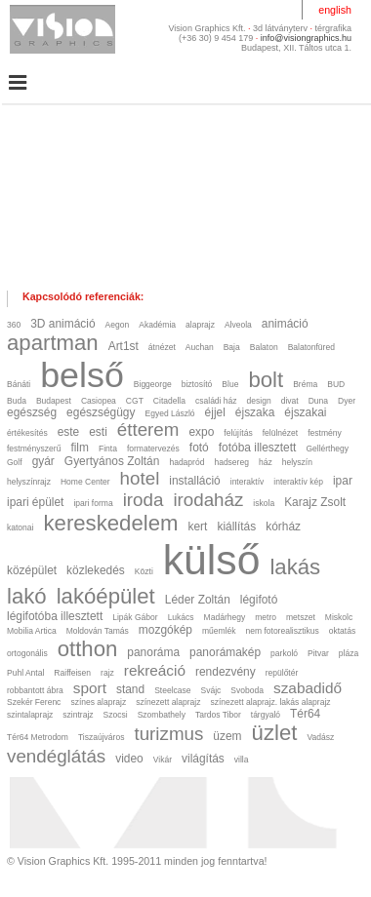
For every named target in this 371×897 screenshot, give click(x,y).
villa (241, 759)
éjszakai (305, 412)
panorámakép (225, 652)
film (79, 447)
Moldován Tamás (97, 631)
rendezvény (225, 672)
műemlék (219, 631)
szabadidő (307, 688)
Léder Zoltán (197, 599)
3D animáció (62, 324)
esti (98, 432)
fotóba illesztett (258, 447)
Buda (16, 401)
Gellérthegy (327, 448)
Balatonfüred (311, 347)
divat (290, 401)
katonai (20, 527)
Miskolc (338, 617)
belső (82, 375)
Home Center (85, 482)
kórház (283, 526)
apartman (53, 343)
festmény (325, 433)
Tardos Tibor (218, 715)
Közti (144, 571)
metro (265, 617)
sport (89, 688)
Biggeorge (153, 384)
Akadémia (157, 325)
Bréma (305, 384)
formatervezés (153, 448)
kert (198, 526)
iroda (143, 499)
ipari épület (35, 502)
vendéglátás (56, 756)
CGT (135, 401)
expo (201, 432)
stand (130, 689)
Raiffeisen (72, 673)
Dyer (346, 401)
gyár (43, 461)
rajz (107, 673)
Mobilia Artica (32, 631)
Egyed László (169, 413)
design (259, 401)
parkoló (284, 653)
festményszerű (34, 448)
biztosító (197, 384)
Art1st (123, 346)
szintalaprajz (30, 715)
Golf (14, 462)
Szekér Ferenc (34, 702)
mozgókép (165, 630)
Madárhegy (225, 617)
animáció (285, 324)
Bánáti (18, 384)
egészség (32, 412)
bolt (265, 380)
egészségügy (100, 412)
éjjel (215, 412)
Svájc (211, 690)
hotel (140, 478)
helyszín (297, 462)
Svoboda (247, 690)
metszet (300, 617)
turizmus (168, 733)
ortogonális (27, 653)
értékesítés (27, 433)
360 (14, 325)
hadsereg (231, 462)
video (129, 758)
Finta (108, 448)
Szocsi (115, 715)
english (334, 10)
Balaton (264, 347)
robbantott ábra (35, 690)
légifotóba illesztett (55, 616)
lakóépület (106, 596)
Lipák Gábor (134, 617)
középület (32, 570)
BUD (336, 384)
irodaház (208, 499)
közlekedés (95, 570)
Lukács (181, 617)
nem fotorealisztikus (281, 631)
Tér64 (305, 714)
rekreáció (155, 670)
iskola (263, 503)
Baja (232, 347)
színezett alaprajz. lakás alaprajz (270, 702)
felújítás (238, 433)
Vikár (162, 759)
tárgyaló (265, 715)
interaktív (247, 482)
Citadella (169, 401)
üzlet (275, 733)
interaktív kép (298, 482)
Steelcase (172, 690)
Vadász (320, 737)
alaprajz (200, 325)
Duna (318, 401)
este (69, 432)
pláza (348, 653)
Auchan (200, 347)
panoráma (153, 652)
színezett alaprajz (168, 702)
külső (212, 559)
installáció (194, 481)
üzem (227, 736)
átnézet (162, 347)
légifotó (259, 599)
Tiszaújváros (101, 737)
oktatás (342, 631)
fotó (199, 447)
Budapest (53, 401)
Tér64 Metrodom (37, 737)
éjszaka (254, 412)
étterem (148, 429)
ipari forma (92, 503)
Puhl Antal (25, 673)
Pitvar (318, 653)
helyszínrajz (29, 482)
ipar (342, 481)
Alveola (238, 325)
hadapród (186, 462)
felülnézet (280, 433)
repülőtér (282, 673)
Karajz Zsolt (315, 502)
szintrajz (77, 715)
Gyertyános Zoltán (112, 461)
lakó (27, 596)
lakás (294, 567)
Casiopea (98, 401)
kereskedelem (110, 523)
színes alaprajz (98, 702)
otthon (88, 649)
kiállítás (236, 526)
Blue (230, 384)
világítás (203, 758)
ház (265, 462)
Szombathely (162, 715)
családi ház (216, 401)
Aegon (117, 325)
